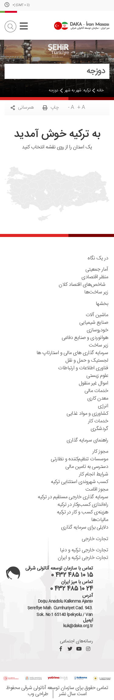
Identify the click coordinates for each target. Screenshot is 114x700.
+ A (81, 107)
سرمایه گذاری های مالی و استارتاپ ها (72, 353)
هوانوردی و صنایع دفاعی (85, 338)
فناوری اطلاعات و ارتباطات (83, 368)
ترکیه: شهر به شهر (77, 90)
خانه (100, 90)
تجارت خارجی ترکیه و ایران (83, 558)
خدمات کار (98, 421)
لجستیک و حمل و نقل (86, 360)
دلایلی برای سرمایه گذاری (84, 527)
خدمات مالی (96, 391)
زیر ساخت (98, 345)
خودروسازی (97, 330)
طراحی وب (38, 694)
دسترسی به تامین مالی (86, 467)
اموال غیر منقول (93, 383)
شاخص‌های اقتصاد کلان (83, 285)
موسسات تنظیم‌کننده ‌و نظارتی (79, 459)
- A (71, 107)
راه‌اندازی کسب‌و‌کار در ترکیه (82, 505)
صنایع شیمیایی (93, 322)
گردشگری (99, 429)
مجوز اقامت (96, 489)
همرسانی (22, 107)
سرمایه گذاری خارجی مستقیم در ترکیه (73, 497)
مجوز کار (100, 451)
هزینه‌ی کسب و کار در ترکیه (82, 512)
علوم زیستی (97, 376)
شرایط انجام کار (93, 474)
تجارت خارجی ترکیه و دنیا (84, 550)
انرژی (103, 406)
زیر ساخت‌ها (96, 292)
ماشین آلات (97, 315)
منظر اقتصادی (94, 277)
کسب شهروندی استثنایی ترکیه (79, 482)
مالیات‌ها (99, 520)
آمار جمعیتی (96, 269)
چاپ (51, 107)
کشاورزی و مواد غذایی (87, 414)
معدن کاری (97, 398)
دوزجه (53, 90)
